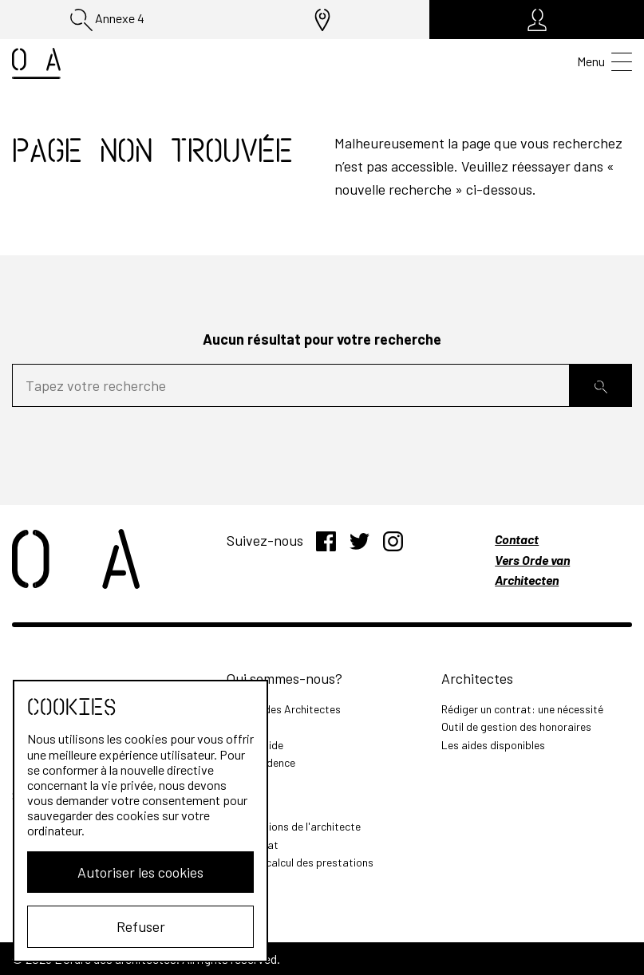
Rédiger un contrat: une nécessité (522, 709)
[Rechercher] (601, 386)
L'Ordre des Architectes (284, 709)
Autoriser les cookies (140, 872)
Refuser (141, 926)
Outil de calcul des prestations (300, 862)
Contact (517, 539)
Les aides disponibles (493, 745)
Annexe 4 (107, 20)
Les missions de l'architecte (294, 826)
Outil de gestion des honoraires (516, 726)
